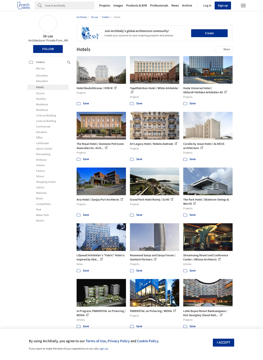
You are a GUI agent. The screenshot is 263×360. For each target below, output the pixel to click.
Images (118, 5)
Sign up (223, 5)
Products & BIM (136, 5)
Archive (187, 5)
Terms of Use (96, 341)
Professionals (159, 5)
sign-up (103, 349)
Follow (48, 49)
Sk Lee (48, 36)
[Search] (69, 5)
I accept (223, 342)
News (175, 5)
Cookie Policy (147, 341)
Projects (104, 5)
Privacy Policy (119, 341)
